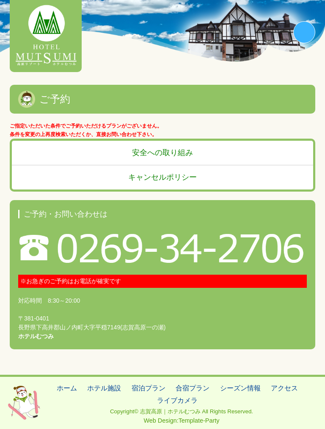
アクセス (284, 388)
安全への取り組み (162, 152)
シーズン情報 (240, 388)
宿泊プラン (148, 388)
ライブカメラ (177, 400)
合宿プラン (192, 388)
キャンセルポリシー (162, 177)
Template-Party (199, 420)
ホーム (67, 388)
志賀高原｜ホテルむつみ (170, 411)
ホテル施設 (104, 388)
